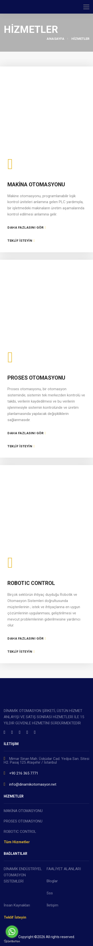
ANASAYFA (55, 39)
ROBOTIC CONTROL (31, 583)
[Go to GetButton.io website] (12, 941)
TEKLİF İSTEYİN (21, 240)
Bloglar (52, 881)
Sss (50, 893)
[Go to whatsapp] (12, 931)
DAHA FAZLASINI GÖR (26, 227)
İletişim (52, 905)
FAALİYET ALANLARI (64, 869)
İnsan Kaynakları (17, 905)
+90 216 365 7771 (21, 772)
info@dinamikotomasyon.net (30, 784)
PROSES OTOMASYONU (36, 378)
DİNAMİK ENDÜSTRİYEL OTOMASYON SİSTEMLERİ (23, 875)
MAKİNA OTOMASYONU (36, 184)
